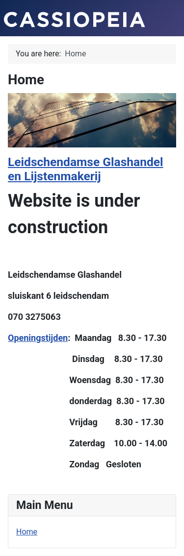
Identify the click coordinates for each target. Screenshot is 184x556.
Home (26, 531)
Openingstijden (38, 338)
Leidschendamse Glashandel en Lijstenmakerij (85, 169)
